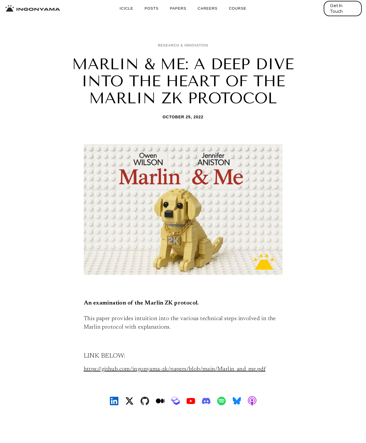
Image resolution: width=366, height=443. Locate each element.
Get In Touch (336, 8)
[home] (32, 8)
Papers (178, 8)
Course (237, 8)
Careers (207, 8)
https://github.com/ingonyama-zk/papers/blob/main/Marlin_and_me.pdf (174, 369)
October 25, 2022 (182, 117)
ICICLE (126, 8)
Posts (151, 8)
